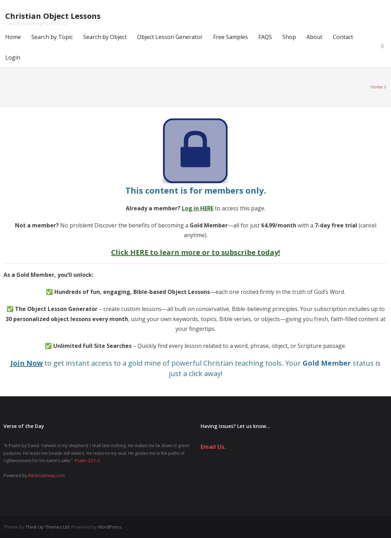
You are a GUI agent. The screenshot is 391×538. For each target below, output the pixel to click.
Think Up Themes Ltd (47, 527)
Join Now (26, 363)
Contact (343, 37)
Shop (289, 37)
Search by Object (105, 37)
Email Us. (213, 447)
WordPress (110, 527)
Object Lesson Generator (170, 37)
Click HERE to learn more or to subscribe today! (195, 252)
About (314, 37)
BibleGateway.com (46, 475)
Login (12, 57)
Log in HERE (197, 208)
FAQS (265, 37)
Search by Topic (52, 37)
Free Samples (230, 37)
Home (13, 37)
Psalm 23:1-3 (87, 460)
